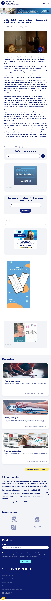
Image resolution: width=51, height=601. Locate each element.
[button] (47, 3)
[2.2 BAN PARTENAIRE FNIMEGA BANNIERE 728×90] (25, 14)
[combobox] (23, 156)
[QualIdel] (25, 342)
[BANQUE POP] (25, 185)
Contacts (5, 586)
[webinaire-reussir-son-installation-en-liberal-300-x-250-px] (25, 249)
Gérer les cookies (7, 582)
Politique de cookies (8, 579)
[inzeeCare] (18, 307)
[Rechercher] (43, 156)
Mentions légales (7, 575)
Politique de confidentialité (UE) (12, 589)
